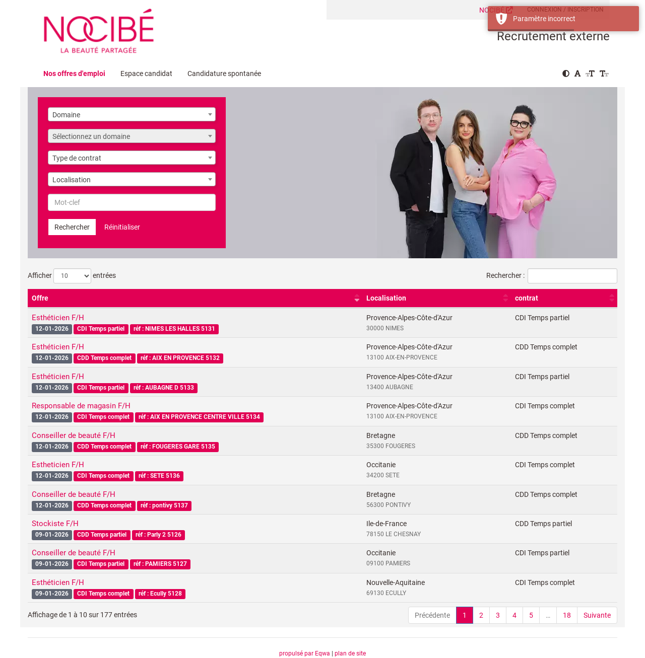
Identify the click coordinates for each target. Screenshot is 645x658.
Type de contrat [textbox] (76, 158)
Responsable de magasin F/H (81, 405)
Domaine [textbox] (66, 115)
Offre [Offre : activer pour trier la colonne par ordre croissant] (40, 298)
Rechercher (72, 227)
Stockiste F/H (55, 523)
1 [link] (465, 615)
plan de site (350, 653)
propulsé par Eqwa (305, 653)
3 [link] (498, 615)
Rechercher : (551, 275)
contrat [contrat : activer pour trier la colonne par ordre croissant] (526, 298)
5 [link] (531, 615)
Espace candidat (146, 73)
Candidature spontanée (224, 73)
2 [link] (481, 615)
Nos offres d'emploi (74, 73)
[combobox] (132, 114)
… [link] (548, 615)
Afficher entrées (72, 275)
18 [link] (567, 615)
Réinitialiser (122, 227)
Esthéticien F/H (58, 317)
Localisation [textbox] (71, 180)
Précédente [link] (432, 615)
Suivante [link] (597, 615)
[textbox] (131, 136)
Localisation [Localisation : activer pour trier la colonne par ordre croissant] (386, 298)
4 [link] (514, 615)
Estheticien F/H (58, 464)
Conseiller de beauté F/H (73, 435)
